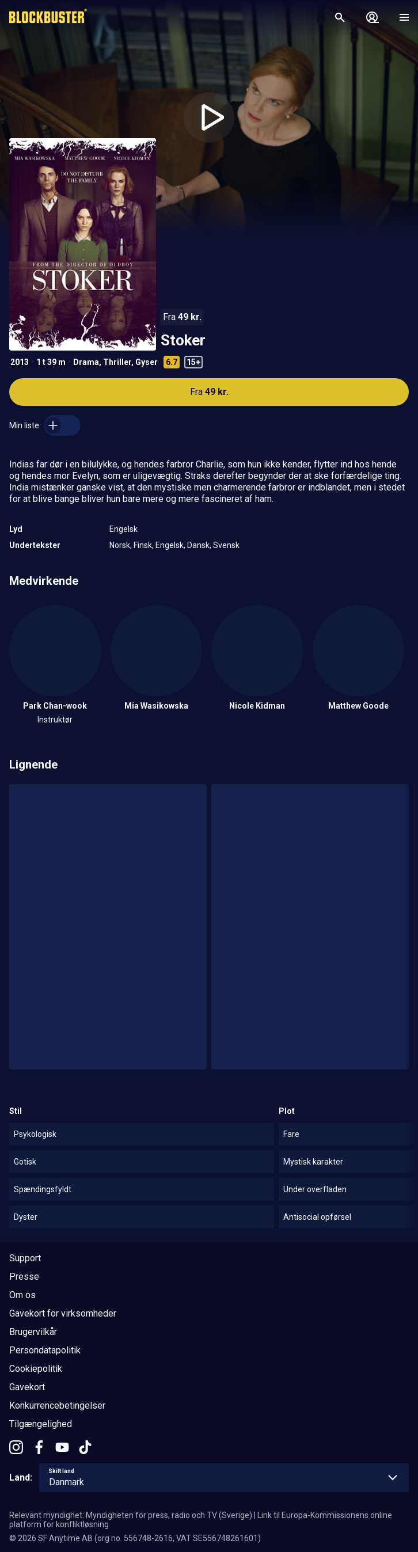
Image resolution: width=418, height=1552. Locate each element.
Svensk (226, 545)
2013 (19, 362)
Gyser (146, 362)
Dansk (198, 545)
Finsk (143, 545)
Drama (86, 362)
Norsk (119, 545)
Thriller (117, 362)
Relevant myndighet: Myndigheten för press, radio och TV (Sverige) (130, 1515)
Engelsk (123, 529)
